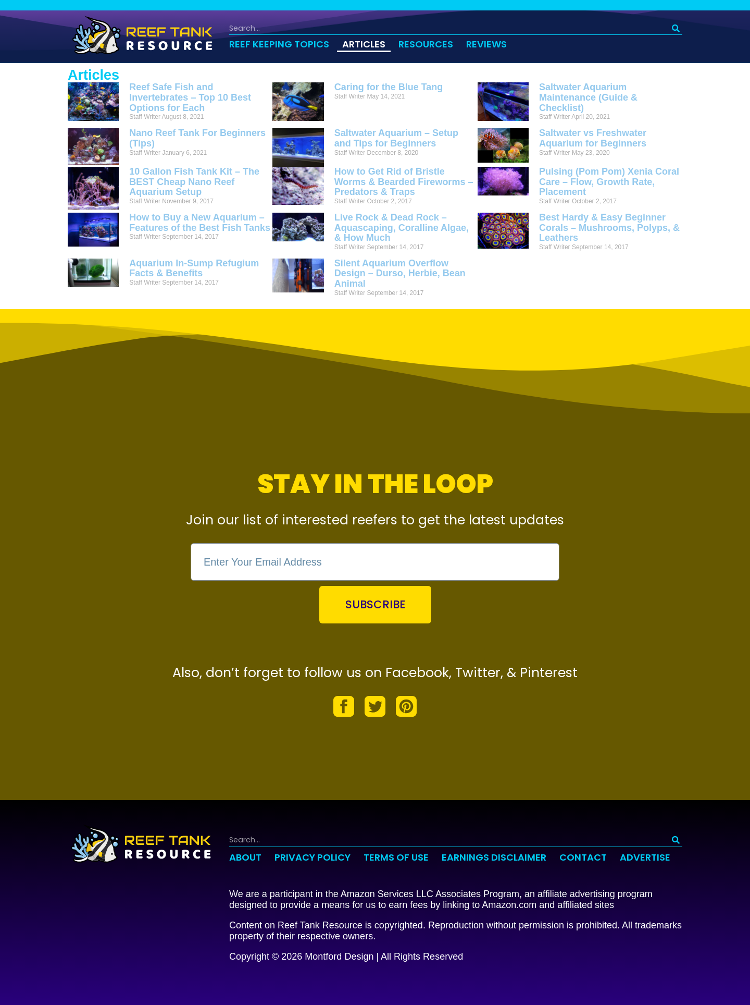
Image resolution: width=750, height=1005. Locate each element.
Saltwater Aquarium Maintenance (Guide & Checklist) (588, 97)
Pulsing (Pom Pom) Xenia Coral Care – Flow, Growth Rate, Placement (609, 182)
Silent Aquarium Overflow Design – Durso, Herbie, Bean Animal (400, 273)
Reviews (486, 44)
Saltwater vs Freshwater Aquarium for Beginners (592, 138)
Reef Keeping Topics (279, 44)
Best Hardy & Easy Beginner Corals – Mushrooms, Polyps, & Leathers (609, 227)
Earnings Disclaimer (494, 857)
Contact (583, 857)
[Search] (675, 28)
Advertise (645, 857)
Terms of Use (396, 857)
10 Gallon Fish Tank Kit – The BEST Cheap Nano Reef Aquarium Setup (194, 182)
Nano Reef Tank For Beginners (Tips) (197, 138)
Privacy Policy (312, 857)
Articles (363, 44)
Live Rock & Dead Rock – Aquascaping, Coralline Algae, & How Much (401, 227)
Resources (425, 44)
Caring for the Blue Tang (388, 87)
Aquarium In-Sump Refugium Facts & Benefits (194, 268)
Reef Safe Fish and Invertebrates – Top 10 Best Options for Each (190, 97)
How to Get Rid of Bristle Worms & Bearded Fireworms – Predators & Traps (403, 182)
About (245, 857)
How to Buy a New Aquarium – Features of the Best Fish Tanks (199, 222)
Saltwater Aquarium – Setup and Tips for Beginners (396, 138)
